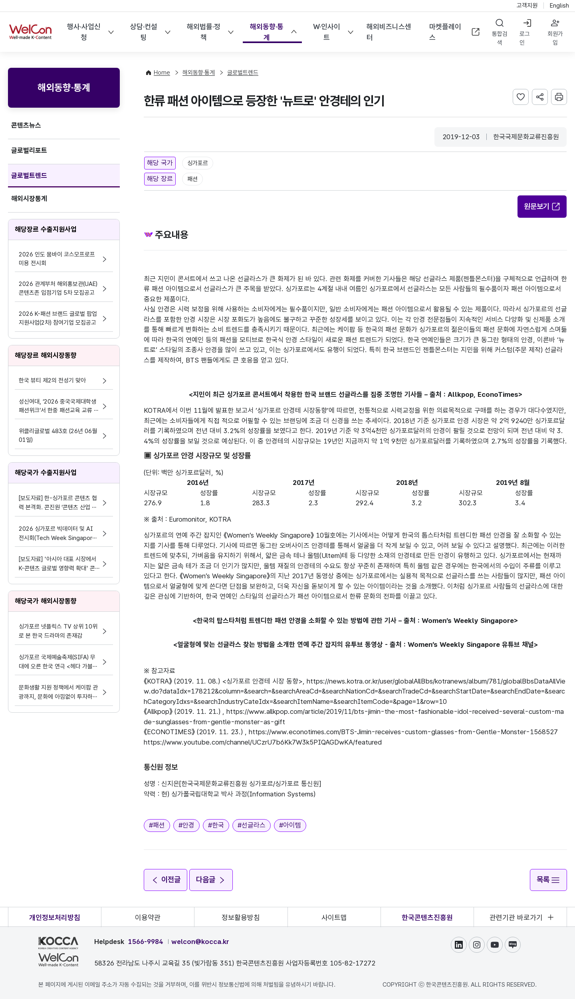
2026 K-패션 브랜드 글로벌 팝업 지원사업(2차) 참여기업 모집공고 (58, 318)
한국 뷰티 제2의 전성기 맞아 (52, 380)
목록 (548, 879)
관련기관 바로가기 (516, 917)
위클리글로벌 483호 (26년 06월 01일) (58, 435)
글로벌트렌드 (29, 175)
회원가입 (555, 38)
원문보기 (542, 206)
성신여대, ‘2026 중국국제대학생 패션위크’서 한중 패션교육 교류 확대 (59, 406)
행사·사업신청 (84, 31)
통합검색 (500, 38)
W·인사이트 (326, 31)
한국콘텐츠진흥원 (427, 917)
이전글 (166, 879)
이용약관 (148, 917)
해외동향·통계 (267, 31)
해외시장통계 (29, 199)
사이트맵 (334, 917)
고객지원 (527, 5)
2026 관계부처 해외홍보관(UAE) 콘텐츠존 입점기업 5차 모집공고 (58, 288)
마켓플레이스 (454, 31)
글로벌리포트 (29, 150)
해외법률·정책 (203, 31)
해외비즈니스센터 (388, 31)
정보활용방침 (241, 917)
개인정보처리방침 (54, 917)
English (559, 5)
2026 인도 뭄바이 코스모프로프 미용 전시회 (57, 259)
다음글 (211, 879)
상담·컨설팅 (143, 31)
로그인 (524, 38)
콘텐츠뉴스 (26, 125)
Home (162, 72)
